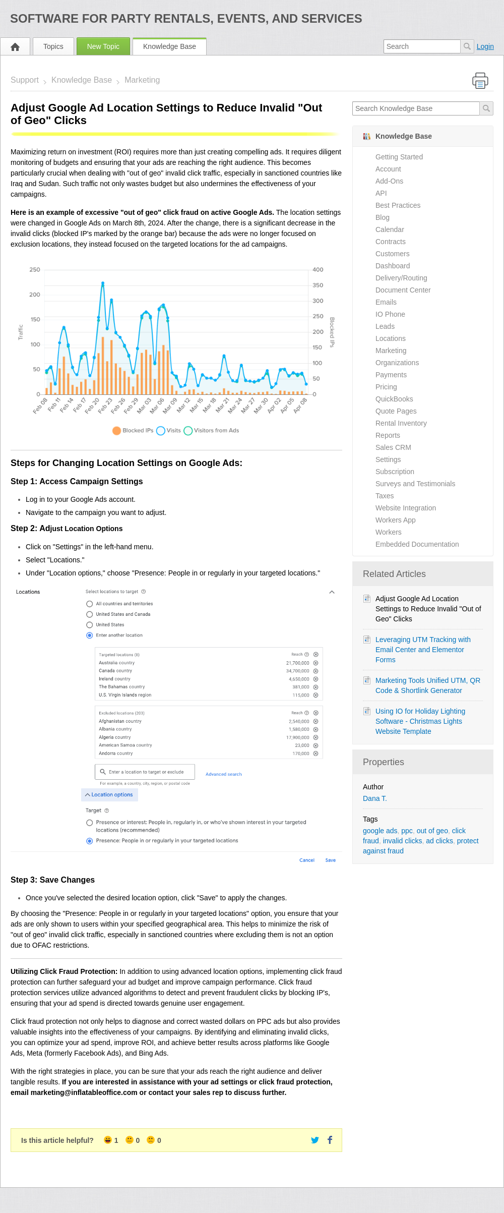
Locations (390, 338)
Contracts (390, 242)
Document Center (403, 290)
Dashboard (392, 266)
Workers (388, 532)
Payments (391, 375)
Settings (388, 459)
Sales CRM (393, 447)
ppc (407, 831)
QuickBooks (394, 399)
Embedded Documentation (417, 544)
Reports (387, 435)
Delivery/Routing (401, 278)
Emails (386, 302)
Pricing (386, 387)
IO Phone (390, 314)
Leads (385, 326)
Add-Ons (389, 181)
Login (485, 46)
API (381, 193)
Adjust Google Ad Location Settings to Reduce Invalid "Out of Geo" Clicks (428, 609)
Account (388, 169)
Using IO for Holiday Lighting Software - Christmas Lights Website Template (420, 721)
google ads (380, 831)
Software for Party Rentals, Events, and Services (186, 18)
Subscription (394, 472)
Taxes (384, 496)
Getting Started (399, 157)
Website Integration (405, 508)
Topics (53, 46)
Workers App (395, 520)
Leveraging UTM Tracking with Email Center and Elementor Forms (423, 650)
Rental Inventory (401, 423)
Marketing (142, 80)
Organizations (397, 363)
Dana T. (375, 798)
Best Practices (397, 205)
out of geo (432, 831)
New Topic (103, 46)
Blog (382, 217)
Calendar (389, 229)
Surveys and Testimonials (415, 484)
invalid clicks (402, 841)
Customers (392, 254)
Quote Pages (396, 411)
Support (25, 80)
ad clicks (439, 841)
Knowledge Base (169, 46)
